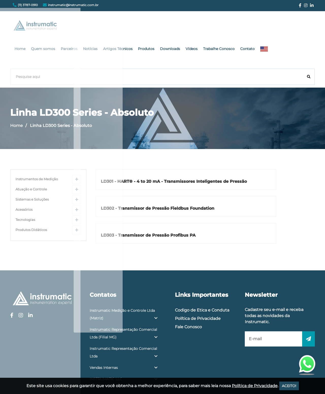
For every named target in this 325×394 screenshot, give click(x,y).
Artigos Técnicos (171, 26)
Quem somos (101, 26)
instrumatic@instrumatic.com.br (73, 5)
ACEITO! (289, 386)
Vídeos (241, 26)
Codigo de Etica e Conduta (202, 270)
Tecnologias (25, 189)
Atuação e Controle (31, 158)
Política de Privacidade (198, 278)
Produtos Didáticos (31, 199)
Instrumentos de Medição (36, 148)
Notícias (145, 26)
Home (79, 26)
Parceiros (126, 26)
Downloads (221, 26)
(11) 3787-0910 (28, 5)
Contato (294, 26)
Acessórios (23, 179)
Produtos (198, 26)
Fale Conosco (188, 287)
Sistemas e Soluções (32, 169)
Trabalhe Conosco (267, 26)
